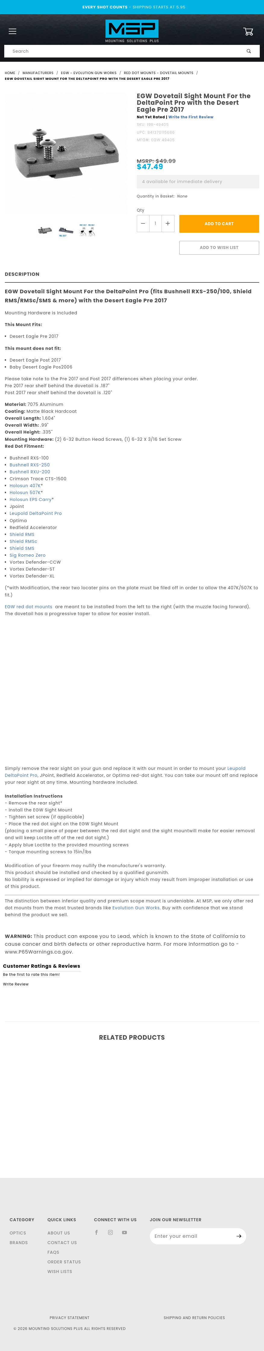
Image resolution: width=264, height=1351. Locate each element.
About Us (58, 1233)
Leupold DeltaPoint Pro (36, 513)
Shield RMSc (23, 541)
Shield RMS (22, 534)
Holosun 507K (25, 493)
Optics (18, 1233)
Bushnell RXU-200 (30, 472)
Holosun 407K (25, 486)
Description (22, 274)
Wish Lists (59, 1272)
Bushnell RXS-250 (30, 465)
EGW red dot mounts (29, 607)
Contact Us (62, 1243)
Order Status (64, 1262)
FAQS (53, 1252)
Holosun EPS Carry (31, 500)
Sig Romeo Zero (28, 555)
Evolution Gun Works (136, 908)
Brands (19, 1243)
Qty (141, 210)
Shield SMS (22, 548)
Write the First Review (191, 117)
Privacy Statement (70, 1317)
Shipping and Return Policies (194, 1317)
